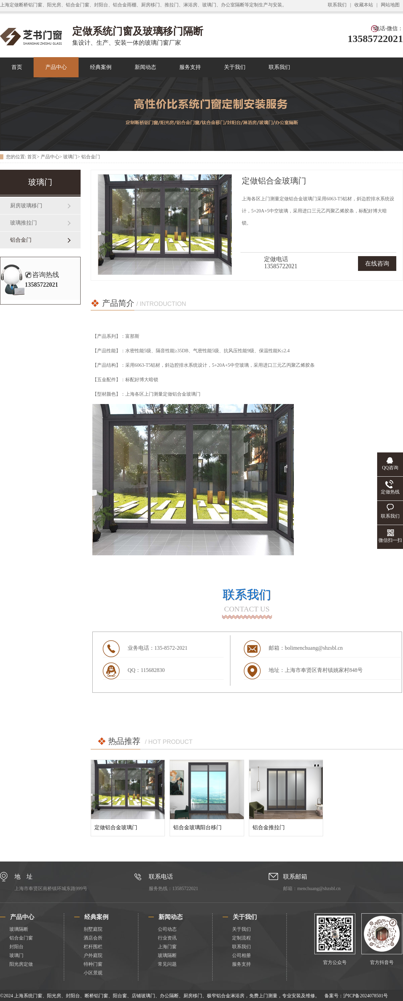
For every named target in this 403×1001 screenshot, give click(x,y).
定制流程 (241, 937)
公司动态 (167, 929)
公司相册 (241, 955)
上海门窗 (167, 946)
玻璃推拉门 (23, 223)
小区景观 (93, 972)
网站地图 (390, 4)
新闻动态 (145, 67)
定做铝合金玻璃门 (115, 827)
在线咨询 (377, 263)
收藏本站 (363, 4)
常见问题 (167, 964)
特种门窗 (93, 964)
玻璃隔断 (18, 929)
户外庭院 (93, 955)
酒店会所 (93, 937)
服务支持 (190, 67)
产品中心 (56, 67)
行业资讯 (167, 937)
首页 (32, 156)
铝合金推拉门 (269, 827)
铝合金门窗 (21, 937)
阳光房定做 (21, 964)
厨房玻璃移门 (26, 205)
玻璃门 (70, 156)
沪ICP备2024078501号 (365, 995)
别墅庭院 (93, 929)
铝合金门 (90, 156)
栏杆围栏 (93, 946)
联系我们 (337, 4)
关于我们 (234, 67)
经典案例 (100, 67)
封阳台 (16, 946)
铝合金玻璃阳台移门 (197, 827)
